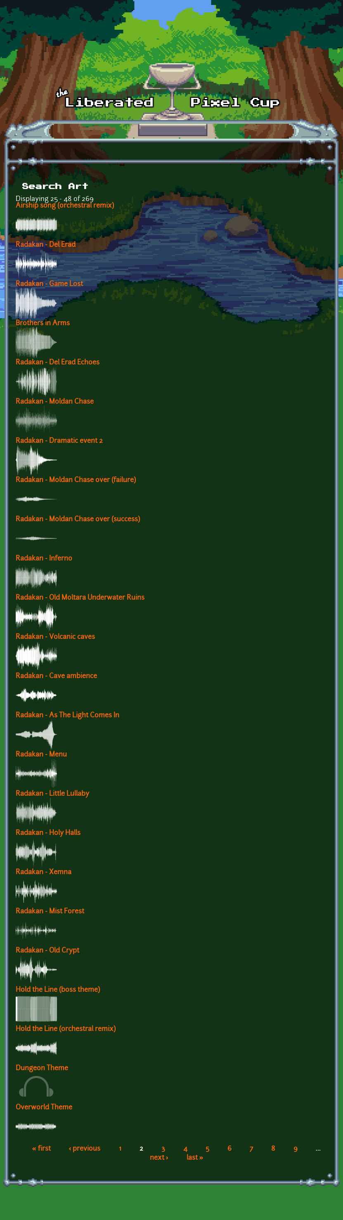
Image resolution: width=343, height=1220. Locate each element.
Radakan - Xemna (43, 872)
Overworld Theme (44, 1107)
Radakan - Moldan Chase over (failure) (76, 480)
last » (195, 1158)
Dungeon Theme (42, 1068)
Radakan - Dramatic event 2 (59, 441)
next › (159, 1158)
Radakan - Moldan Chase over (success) (78, 519)
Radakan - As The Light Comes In (67, 715)
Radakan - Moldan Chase (55, 402)
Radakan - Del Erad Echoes (57, 362)
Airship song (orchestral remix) (65, 206)
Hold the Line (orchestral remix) (66, 1029)
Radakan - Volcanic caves (55, 637)
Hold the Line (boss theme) (58, 990)
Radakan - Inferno (44, 559)
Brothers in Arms (43, 323)
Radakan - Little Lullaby (52, 794)
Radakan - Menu (41, 755)
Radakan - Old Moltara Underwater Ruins (80, 598)
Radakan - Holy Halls (48, 833)
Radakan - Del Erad (46, 245)
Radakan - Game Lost (49, 284)
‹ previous (85, 1149)
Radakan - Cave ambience (56, 676)
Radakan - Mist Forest (50, 911)
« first (41, 1149)
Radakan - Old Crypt (47, 951)
